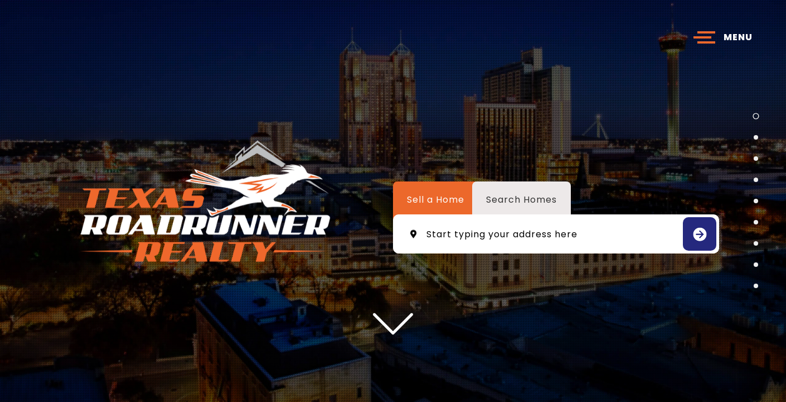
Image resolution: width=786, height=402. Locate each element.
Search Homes (521, 199)
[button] (756, 116)
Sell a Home (435, 199)
